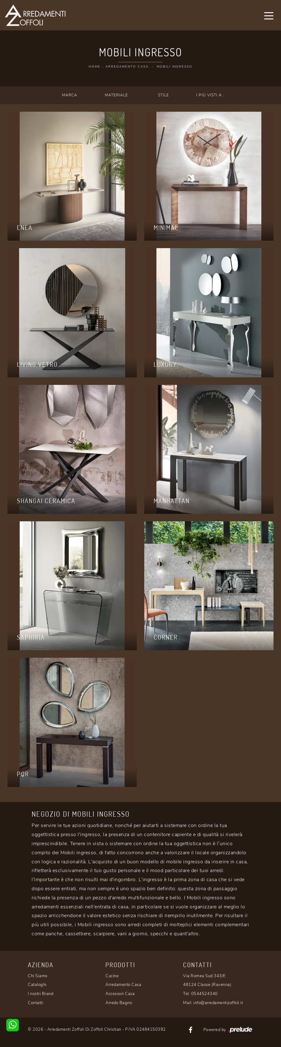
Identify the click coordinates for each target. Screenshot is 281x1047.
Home (94, 66)
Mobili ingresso (174, 66)
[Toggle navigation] (268, 15)
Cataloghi (37, 985)
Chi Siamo (38, 976)
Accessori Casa (120, 994)
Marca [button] (69, 95)
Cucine (112, 976)
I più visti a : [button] (210, 95)
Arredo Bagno (118, 1003)
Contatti (35, 1003)
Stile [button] (163, 95)
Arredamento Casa (127, 66)
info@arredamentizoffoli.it (218, 1003)
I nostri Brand (40, 994)
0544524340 (204, 994)
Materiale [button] (116, 95)
